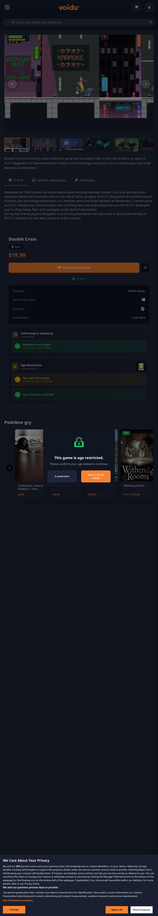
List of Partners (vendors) (18, 905)
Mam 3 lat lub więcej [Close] (96, 476)
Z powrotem (62, 476)
